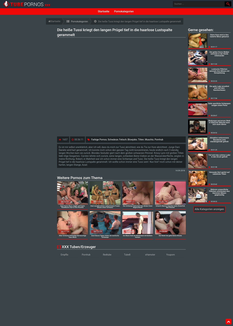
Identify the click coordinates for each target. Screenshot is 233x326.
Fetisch (123, 139)
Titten (141, 139)
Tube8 (127, 254)
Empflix (64, 254)
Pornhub (159, 139)
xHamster (150, 254)
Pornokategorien (124, 11)
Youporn (170, 254)
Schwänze (113, 139)
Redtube (107, 254)
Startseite (103, 11)
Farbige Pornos (99, 139)
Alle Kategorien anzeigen (209, 209)
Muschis (149, 139)
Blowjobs (132, 139)
